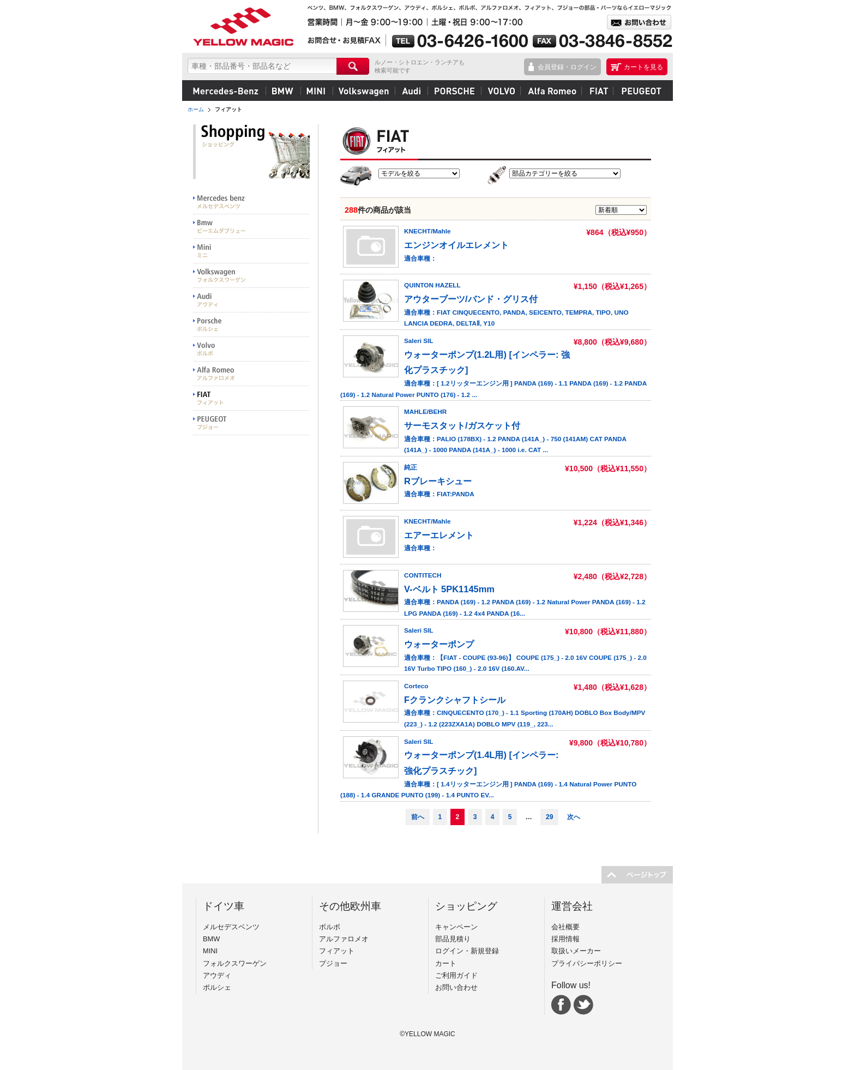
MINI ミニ (251, 251)
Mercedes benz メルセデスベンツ (251, 202)
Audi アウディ (251, 300)
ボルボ (500, 90)
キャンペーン (456, 927)
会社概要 (565, 927)
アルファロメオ (550, 90)
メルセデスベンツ (226, 90)
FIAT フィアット (251, 398)
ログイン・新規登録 (467, 951)
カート (445, 963)
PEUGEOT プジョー (251, 423)
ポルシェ (454, 90)
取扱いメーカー (576, 951)
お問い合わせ (456, 987)
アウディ (411, 90)
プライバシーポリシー (586, 963)
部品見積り (453, 939)
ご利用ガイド (456, 975)
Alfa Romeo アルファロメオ (251, 374)
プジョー (640, 90)
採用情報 (565, 939)
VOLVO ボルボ (251, 349)
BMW (283, 90)
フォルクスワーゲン (364, 90)
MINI (316, 90)
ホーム (196, 109)
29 (549, 817)
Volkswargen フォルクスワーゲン (251, 275)
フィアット (597, 90)
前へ (417, 817)
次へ (573, 817)
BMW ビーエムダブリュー (251, 226)
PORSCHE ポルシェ (251, 324)
